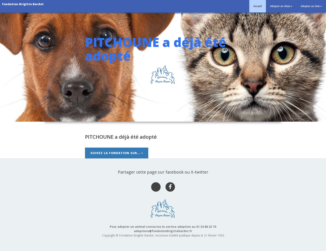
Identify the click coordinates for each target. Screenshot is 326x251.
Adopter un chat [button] (311, 6)
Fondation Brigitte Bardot (23, 4)
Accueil (257, 6)
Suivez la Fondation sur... (116, 153)
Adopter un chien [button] (281, 6)
